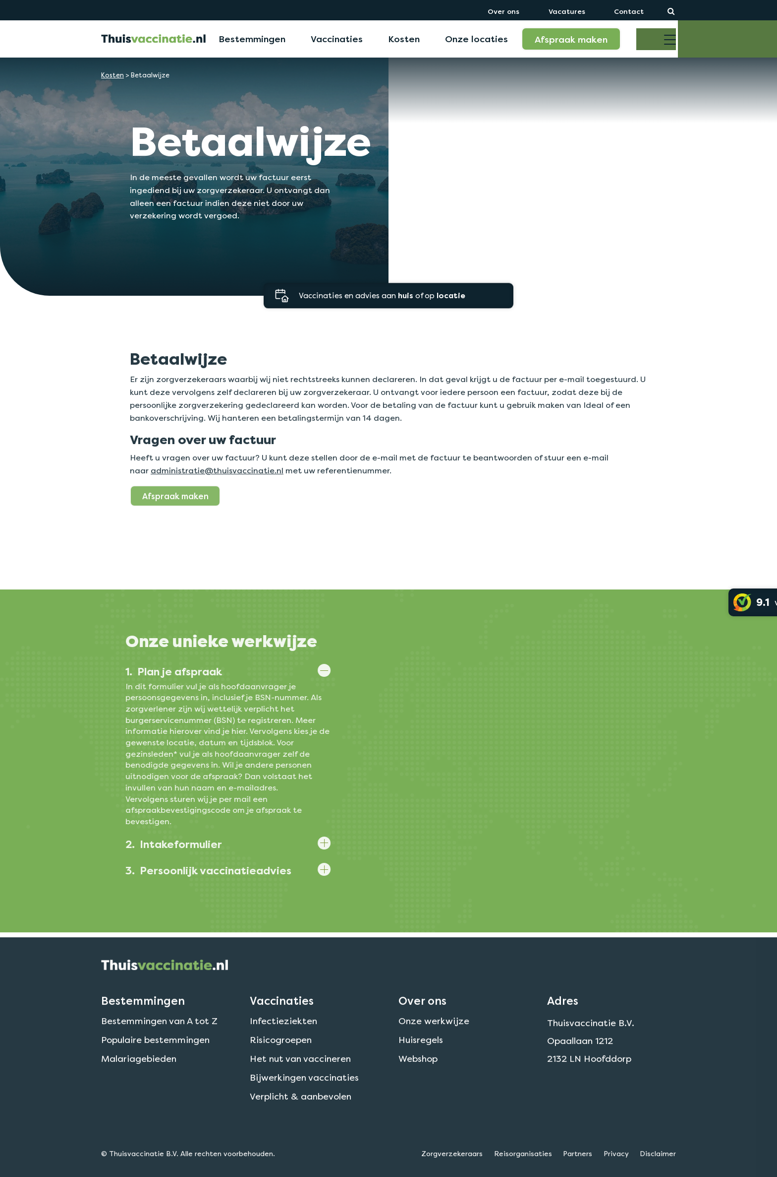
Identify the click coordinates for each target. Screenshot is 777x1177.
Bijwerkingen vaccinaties (304, 1102)
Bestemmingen (252, 39)
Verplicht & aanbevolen (300, 1120)
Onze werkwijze (433, 1045)
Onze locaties (476, 39)
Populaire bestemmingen (155, 1064)
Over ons (503, 11)
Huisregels (420, 1064)
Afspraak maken (571, 39)
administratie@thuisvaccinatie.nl (217, 492)
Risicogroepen (281, 1064)
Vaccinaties (337, 39)
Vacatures (567, 11)
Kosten (404, 39)
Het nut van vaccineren (300, 1083)
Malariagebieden (138, 1083)
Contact (629, 11)
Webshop (418, 1083)
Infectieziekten (283, 1045)
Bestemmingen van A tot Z (159, 1045)
